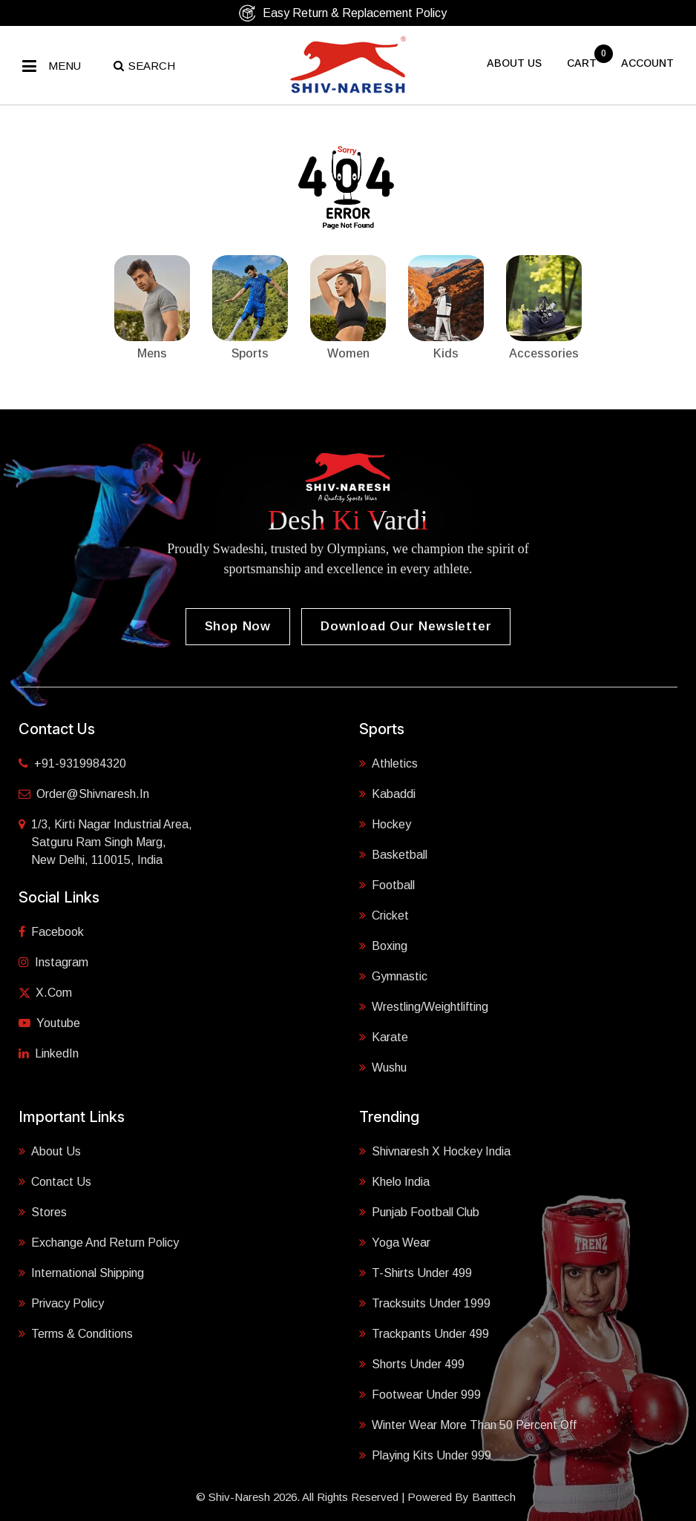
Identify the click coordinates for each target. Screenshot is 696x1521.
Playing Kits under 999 (425, 1454)
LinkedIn (49, 1053)
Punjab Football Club (419, 1211)
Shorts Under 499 (411, 1363)
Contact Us (55, 1180)
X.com (45, 992)
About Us (50, 1150)
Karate (383, 1036)
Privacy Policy (61, 1302)
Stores (43, 1211)
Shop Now (238, 626)
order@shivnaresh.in (84, 794)
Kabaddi (387, 792)
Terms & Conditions (76, 1332)
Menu (64, 65)
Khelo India (394, 1180)
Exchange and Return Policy (99, 1241)
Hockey (385, 823)
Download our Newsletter (406, 626)
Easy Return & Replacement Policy (342, 13)
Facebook (51, 932)
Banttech (494, 1497)
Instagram (53, 962)
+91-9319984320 (72, 763)
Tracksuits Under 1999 (424, 1302)
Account (647, 63)
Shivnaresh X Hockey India (434, 1150)
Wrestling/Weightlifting (423, 1005)
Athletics (388, 762)
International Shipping (81, 1271)
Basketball (393, 853)
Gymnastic (393, 975)
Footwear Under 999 (420, 1393)
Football (387, 884)
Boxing (383, 944)
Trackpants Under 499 (424, 1332)
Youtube (49, 1023)
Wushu (383, 1066)
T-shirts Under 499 (415, 1271)
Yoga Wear (394, 1241)
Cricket (384, 914)
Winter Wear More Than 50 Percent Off (468, 1423)
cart (583, 63)
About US (514, 63)
